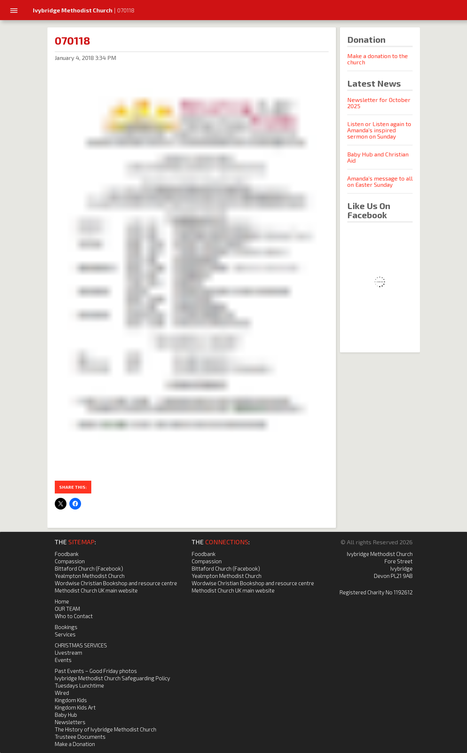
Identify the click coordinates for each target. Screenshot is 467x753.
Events (63, 659)
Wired (62, 692)
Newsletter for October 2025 (378, 103)
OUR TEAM (67, 608)
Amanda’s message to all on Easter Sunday (380, 181)
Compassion (70, 561)
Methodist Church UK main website (96, 590)
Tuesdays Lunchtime (79, 685)
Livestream (68, 652)
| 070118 (83, 10)
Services (65, 634)
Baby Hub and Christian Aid (378, 157)
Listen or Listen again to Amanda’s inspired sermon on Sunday (379, 130)
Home (62, 601)
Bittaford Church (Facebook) (89, 568)
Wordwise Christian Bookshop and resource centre (116, 583)
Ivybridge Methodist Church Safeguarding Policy (112, 678)
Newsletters (70, 722)
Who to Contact (74, 616)
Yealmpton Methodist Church (90, 575)
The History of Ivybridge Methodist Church (105, 729)
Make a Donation (75, 744)
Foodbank (67, 553)
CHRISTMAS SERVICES (81, 645)
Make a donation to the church (377, 59)
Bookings (66, 627)
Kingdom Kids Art (75, 707)
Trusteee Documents (80, 736)
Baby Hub (66, 714)
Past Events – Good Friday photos (96, 670)
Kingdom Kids (71, 700)
